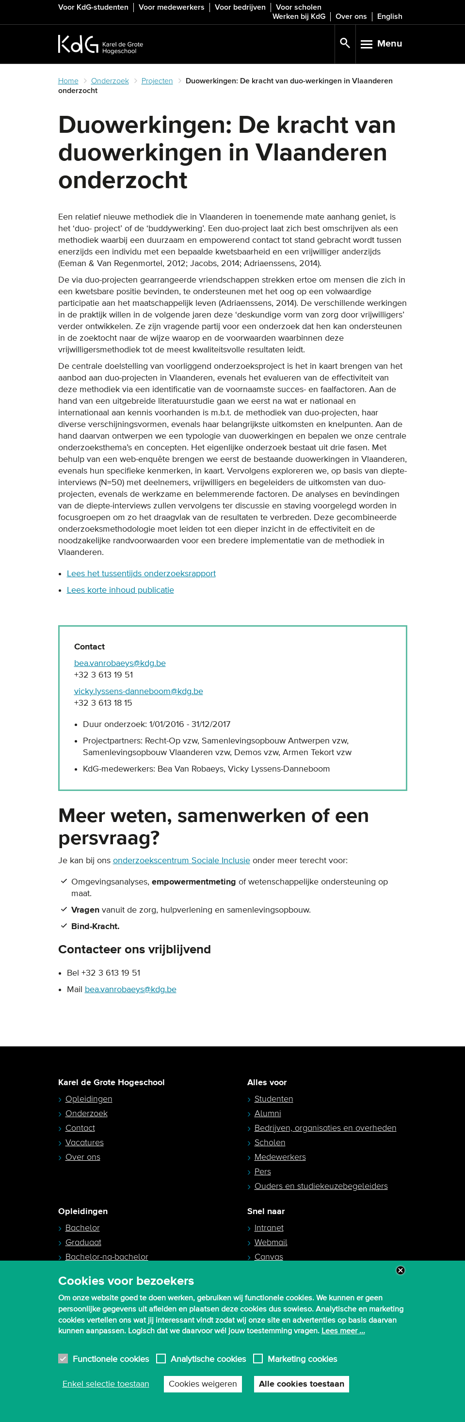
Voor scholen (298, 7)
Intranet (269, 1227)
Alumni (268, 1113)
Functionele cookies (111, 1358)
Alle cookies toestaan (301, 1384)
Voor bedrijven (240, 7)
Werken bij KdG (299, 16)
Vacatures (84, 1142)
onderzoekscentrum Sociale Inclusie (181, 860)
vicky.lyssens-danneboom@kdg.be (138, 691)
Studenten (274, 1098)
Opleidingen (88, 1098)
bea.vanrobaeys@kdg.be (120, 663)
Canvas (269, 1256)
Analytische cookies (208, 1358)
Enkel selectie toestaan (106, 1384)
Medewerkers (280, 1157)
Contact (80, 1127)
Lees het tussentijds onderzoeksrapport (141, 574)
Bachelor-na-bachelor (106, 1256)
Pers (263, 1171)
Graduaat (83, 1242)
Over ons (351, 16)
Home (68, 81)
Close (400, 1270)
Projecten (157, 81)
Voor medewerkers (172, 7)
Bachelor (82, 1227)
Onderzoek (110, 81)
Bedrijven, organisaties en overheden (326, 1127)
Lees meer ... (343, 1331)
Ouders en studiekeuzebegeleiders (321, 1186)
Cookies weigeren (203, 1384)
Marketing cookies (302, 1358)
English (389, 16)
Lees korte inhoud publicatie (120, 590)
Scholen (270, 1142)
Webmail (271, 1242)
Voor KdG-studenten (93, 7)
